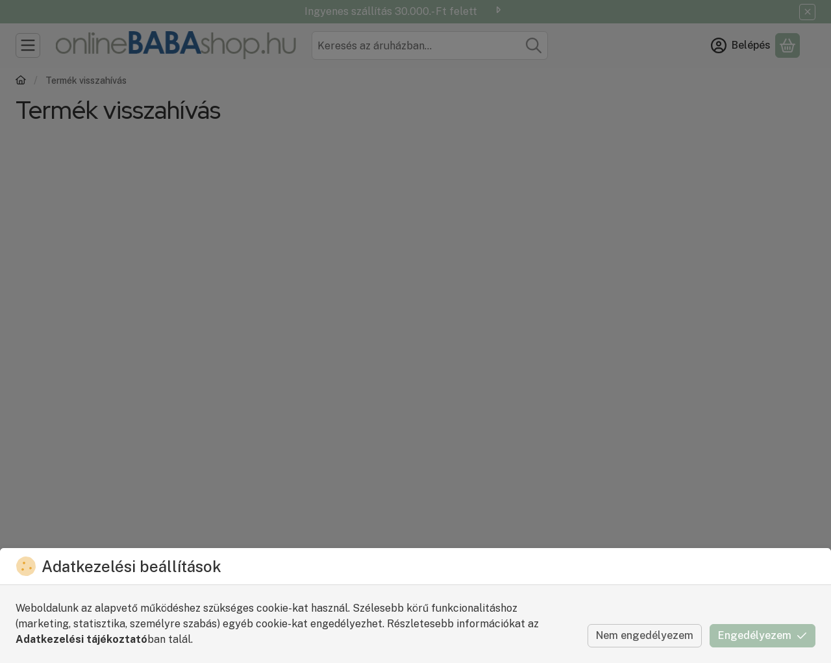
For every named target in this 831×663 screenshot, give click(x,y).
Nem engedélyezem (644, 635)
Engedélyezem (762, 635)
